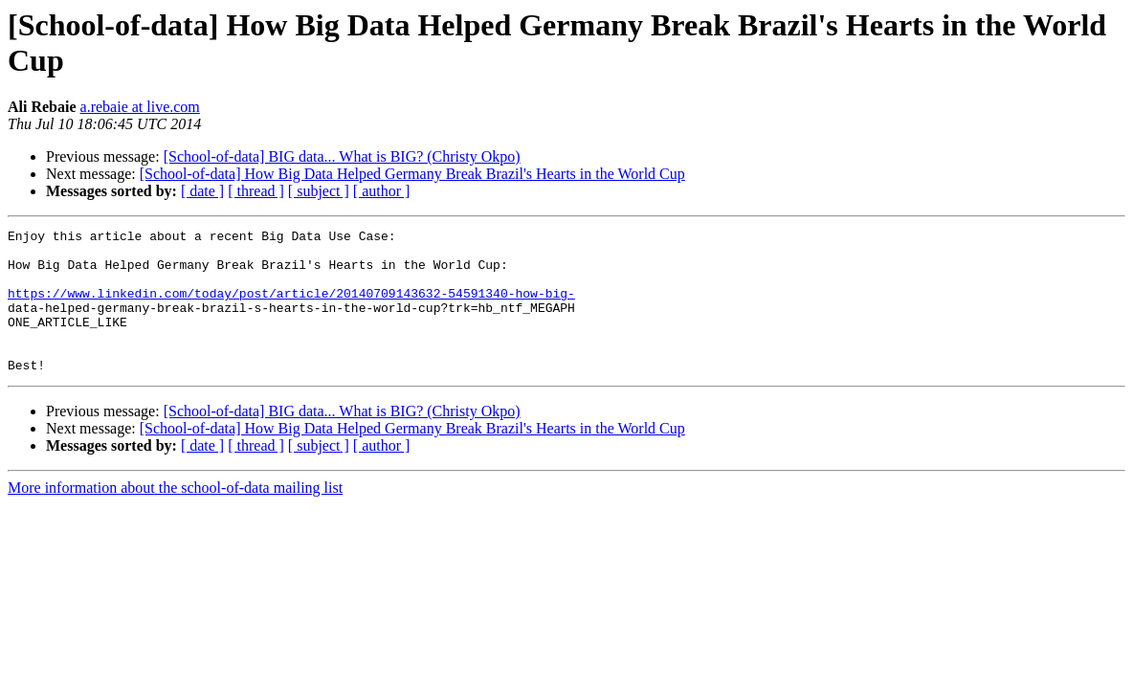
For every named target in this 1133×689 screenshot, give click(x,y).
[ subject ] (318, 191)
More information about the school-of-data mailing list (175, 516)
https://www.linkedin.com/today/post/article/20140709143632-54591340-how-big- (291, 307)
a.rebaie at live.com (140, 107)
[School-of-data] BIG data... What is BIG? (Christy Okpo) (342, 156)
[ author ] (382, 191)
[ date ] (202, 191)
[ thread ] (256, 191)
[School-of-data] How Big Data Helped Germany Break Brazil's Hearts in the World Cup (412, 174)
